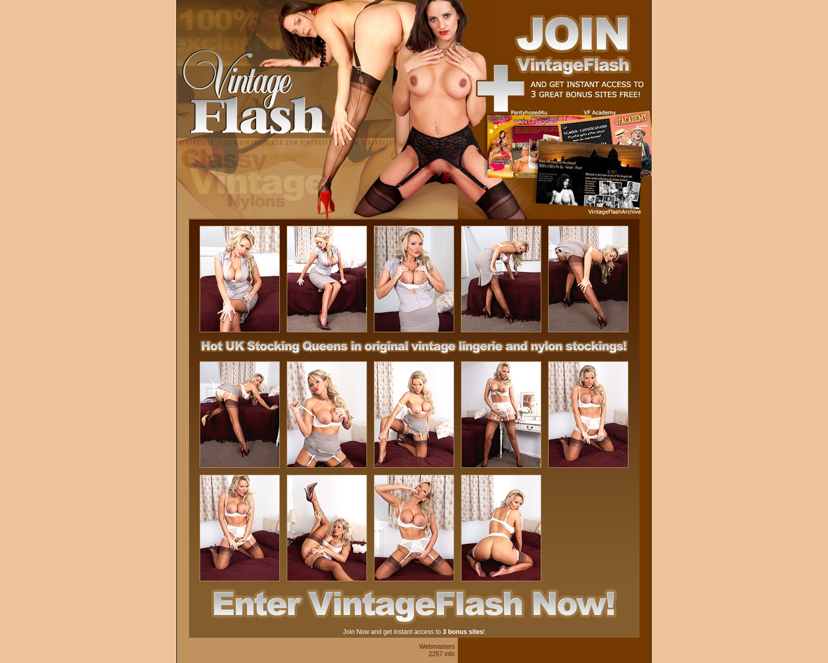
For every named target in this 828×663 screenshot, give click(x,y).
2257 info (442, 654)
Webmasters (437, 646)
